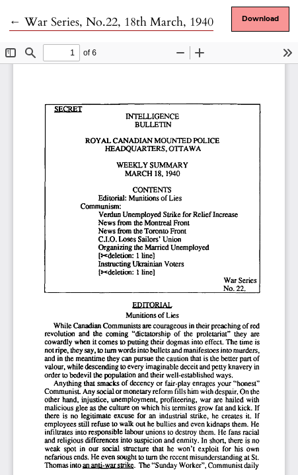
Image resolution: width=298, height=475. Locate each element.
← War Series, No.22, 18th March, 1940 (111, 22)
